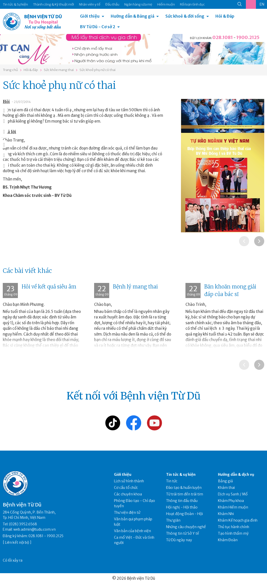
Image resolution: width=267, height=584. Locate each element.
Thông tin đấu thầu (182, 500)
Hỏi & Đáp (224, 16)
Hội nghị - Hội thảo (182, 507)
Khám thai (226, 487)
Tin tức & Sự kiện (15, 4)
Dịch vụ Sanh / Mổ (233, 494)
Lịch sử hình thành (129, 481)
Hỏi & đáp (31, 70)
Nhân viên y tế (89, 4)
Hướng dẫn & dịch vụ (236, 474)
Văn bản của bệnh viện (132, 531)
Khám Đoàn (228, 540)
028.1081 (222, 37)
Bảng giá (225, 481)
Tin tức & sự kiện (181, 474)
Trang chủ (10, 70)
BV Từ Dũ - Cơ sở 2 (97, 26)
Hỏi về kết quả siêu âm (49, 286)
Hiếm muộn (166, 4)
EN (262, 4)
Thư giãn (173, 520)
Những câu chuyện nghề (186, 527)
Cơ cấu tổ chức (126, 487)
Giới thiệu (90, 16)
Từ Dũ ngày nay (179, 540)
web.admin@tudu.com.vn (34, 529)
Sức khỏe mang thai (59, 70)
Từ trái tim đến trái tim (184, 494)
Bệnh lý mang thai (135, 286)
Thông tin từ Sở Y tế (182, 533)
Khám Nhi (226, 514)
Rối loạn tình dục (192, 4)
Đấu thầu (112, 4)
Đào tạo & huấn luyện (184, 487)
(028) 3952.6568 (23, 524)
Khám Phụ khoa (231, 500)
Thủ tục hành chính (233, 527)
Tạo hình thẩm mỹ (233, 533)
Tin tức (171, 481)
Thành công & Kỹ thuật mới (53, 4)
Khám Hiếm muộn (233, 507)
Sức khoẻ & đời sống (184, 16)
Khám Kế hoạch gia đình (237, 520)
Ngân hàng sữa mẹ (138, 4)
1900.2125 (247, 37)
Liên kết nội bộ (17, 542)
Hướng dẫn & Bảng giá (132, 16)
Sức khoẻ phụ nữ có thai (98, 70)
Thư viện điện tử (127, 512)
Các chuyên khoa (128, 494)
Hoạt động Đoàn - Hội (184, 514)
